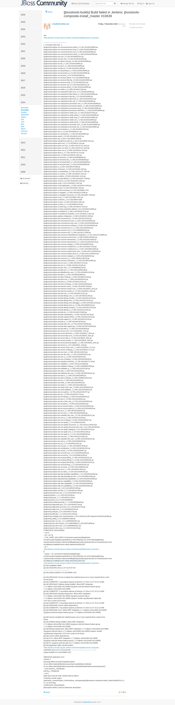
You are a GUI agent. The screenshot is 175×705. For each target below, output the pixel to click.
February (24, 131)
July (22, 119)
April (22, 126)
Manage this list (127, 3)
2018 (23, 73)
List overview (25, 178)
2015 (23, 95)
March (23, 129)
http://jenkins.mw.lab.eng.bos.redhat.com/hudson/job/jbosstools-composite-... (72, 38)
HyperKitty (87, 702)
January (24, 133)
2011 (23, 157)
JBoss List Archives (55, 3)
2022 (23, 44)
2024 (23, 29)
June (22, 122)
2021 (23, 51)
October (24, 112)
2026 (23, 15)
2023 (23, 37)
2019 (23, 66)
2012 (23, 150)
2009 (23, 172)
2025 (23, 22)
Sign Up (150, 3)
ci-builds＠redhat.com (60, 24)
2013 (23, 143)
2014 (23, 102)
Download (24, 183)
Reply (47, 692)
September (25, 115)
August (23, 117)
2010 (23, 164)
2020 (23, 58)
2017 (23, 80)
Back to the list (135, 27)
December (24, 108)
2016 (23, 88)
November (25, 110)
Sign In (140, 3)
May (22, 124)
